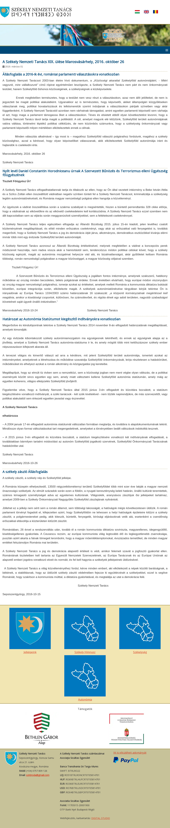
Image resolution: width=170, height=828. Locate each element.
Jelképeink (30, 631)
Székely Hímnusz (85, 631)
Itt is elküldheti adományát (129, 752)
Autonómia (85, 678)
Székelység (140, 631)
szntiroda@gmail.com (37, 775)
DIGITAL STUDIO (100, 818)
